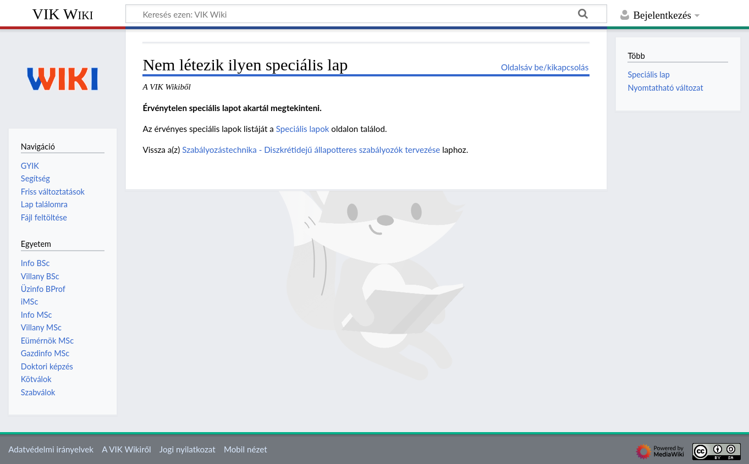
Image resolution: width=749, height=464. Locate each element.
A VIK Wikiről (126, 449)
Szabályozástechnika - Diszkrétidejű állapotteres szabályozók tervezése (311, 149)
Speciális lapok (302, 129)
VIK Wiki (62, 14)
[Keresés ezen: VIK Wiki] (366, 14)
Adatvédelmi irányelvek (50, 449)
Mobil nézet (245, 449)
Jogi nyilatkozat (187, 449)
